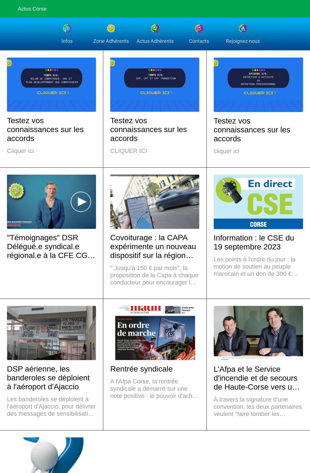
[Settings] (295, 9)
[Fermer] (9, 9)
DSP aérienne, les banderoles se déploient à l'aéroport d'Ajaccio (48, 378)
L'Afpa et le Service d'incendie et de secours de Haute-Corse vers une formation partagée (257, 378)
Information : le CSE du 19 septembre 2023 (254, 242)
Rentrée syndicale (141, 369)
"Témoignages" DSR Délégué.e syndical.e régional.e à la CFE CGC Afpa (50, 246)
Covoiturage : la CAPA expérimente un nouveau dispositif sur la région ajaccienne (153, 246)
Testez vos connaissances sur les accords (45, 129)
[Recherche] (281, 9)
